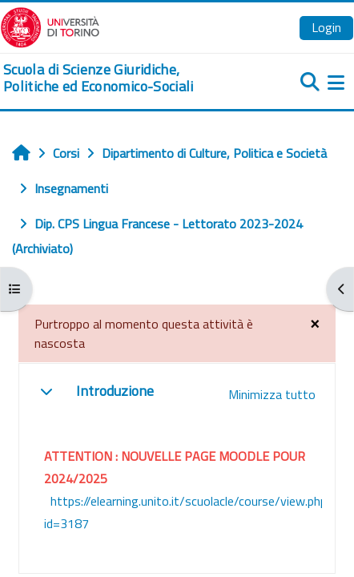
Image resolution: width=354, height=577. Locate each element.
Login (326, 27)
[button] (46, 391)
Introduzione (115, 390)
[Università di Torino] (50, 25)
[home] (118, 78)
